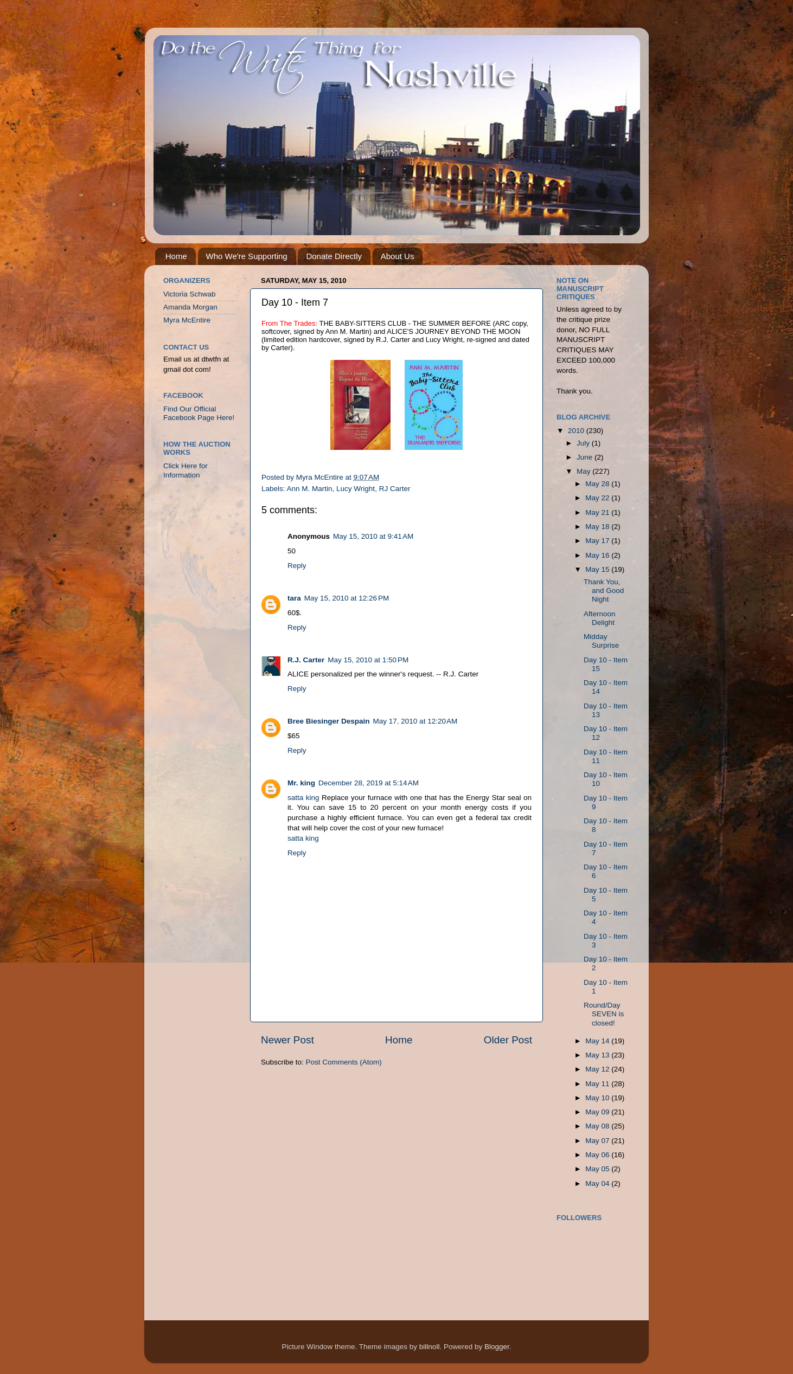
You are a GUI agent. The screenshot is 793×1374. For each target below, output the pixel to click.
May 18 (598, 526)
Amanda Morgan (190, 307)
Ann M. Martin (309, 489)
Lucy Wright (355, 489)
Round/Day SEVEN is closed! (604, 1014)
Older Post (508, 1040)
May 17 (598, 541)
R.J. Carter (305, 660)
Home (176, 256)
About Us (397, 256)
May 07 (598, 1141)
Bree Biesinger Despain (328, 721)
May (584, 471)
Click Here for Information (185, 470)
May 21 (598, 512)
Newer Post (287, 1040)
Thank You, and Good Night (604, 590)
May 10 (598, 1098)
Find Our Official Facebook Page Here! (198, 413)
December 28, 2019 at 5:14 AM (368, 783)
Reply (296, 566)
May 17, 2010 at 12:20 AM (415, 721)
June (585, 457)
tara (294, 598)
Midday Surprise (601, 641)
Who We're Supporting (246, 256)
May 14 (598, 1041)
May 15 (598, 569)
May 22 (598, 498)
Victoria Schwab (189, 294)
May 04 (598, 1183)
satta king (303, 798)
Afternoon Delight (600, 618)
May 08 (598, 1126)
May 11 (598, 1084)
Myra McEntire (186, 320)
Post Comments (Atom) (344, 1062)
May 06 (598, 1155)
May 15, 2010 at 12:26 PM (346, 598)
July (584, 443)
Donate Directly (334, 256)
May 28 (598, 484)
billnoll (429, 1347)
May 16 (598, 555)
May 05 (598, 1169)
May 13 (598, 1055)
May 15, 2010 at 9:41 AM (373, 536)
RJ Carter (395, 489)
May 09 (598, 1112)
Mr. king (301, 783)
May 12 (598, 1069)
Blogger (496, 1347)
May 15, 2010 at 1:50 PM (368, 660)
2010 (577, 431)
